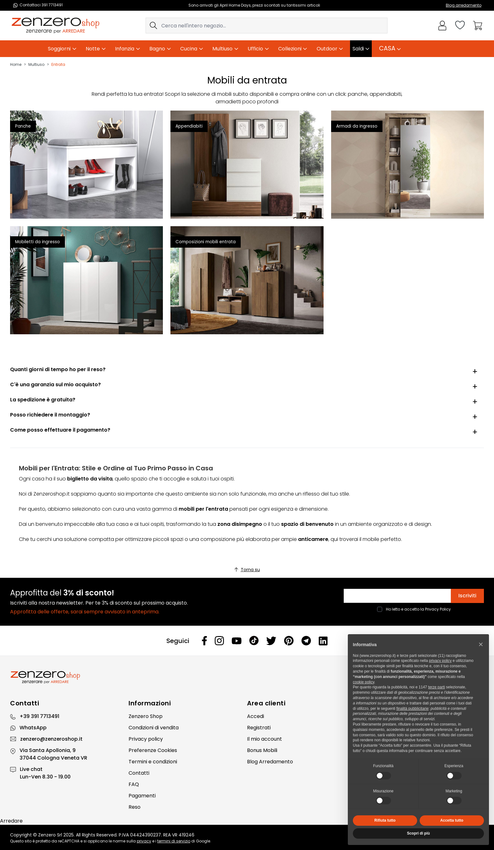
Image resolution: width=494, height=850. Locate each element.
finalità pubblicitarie (412, 708)
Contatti (139, 773)
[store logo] (55, 25)
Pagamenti (142, 795)
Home (15, 64)
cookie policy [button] (363, 682)
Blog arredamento (463, 5)
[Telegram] (306, 641)
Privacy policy (146, 739)
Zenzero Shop (146, 716)
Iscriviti (467, 595)
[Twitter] (271, 640)
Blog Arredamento (270, 761)
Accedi (255, 716)
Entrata (58, 64)
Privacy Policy (438, 609)
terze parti (436, 687)
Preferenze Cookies (153, 750)
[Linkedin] (323, 641)
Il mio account (264, 739)
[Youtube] (237, 641)
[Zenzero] (247, 677)
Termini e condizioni (153, 761)
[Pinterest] (289, 641)
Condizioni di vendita (154, 727)
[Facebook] (204, 641)
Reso (135, 807)
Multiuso (36, 64)
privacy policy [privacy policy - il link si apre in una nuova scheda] (440, 660)
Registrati (259, 727)
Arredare (11, 820)
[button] (481, 644)
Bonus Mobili (262, 750)
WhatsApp (33, 727)
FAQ (134, 784)
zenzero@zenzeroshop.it (51, 739)
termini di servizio (173, 841)
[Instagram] (219, 641)
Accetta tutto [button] (451, 820)
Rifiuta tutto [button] (384, 820)
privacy (144, 841)
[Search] (153, 25)
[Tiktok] (254, 641)
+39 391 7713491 (39, 716)
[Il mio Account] (442, 25)
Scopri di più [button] (418, 833)
